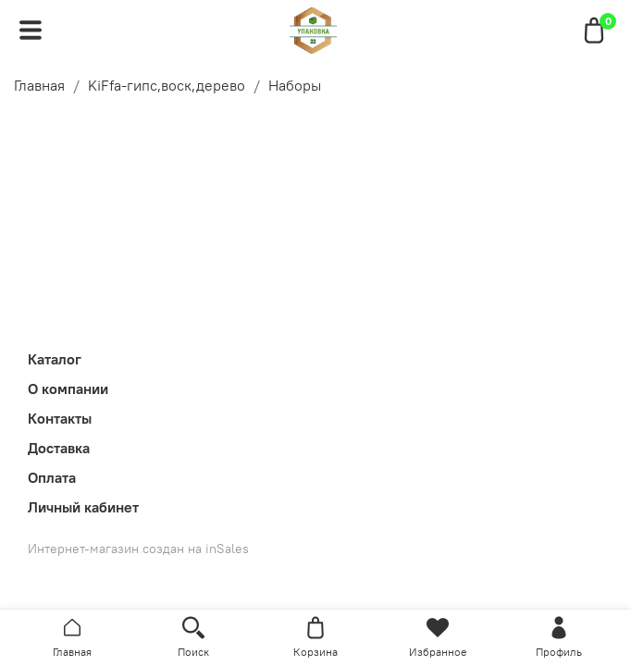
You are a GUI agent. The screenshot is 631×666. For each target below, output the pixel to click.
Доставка (59, 447)
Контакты (60, 418)
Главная (39, 85)
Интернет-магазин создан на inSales (138, 548)
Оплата (52, 477)
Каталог (54, 359)
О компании (68, 388)
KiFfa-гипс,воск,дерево (166, 85)
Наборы (294, 85)
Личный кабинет (83, 507)
